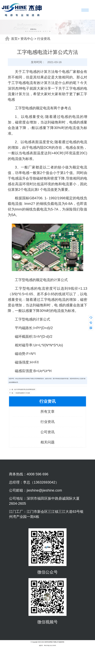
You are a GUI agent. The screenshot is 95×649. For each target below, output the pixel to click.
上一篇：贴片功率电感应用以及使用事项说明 (22, 389)
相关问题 (47, 442)
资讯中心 (26, 39)
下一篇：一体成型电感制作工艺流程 (19, 393)
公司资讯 (47, 432)
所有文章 (47, 411)
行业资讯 (43, 39)
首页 (14, 39)
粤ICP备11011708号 (50, 645)
